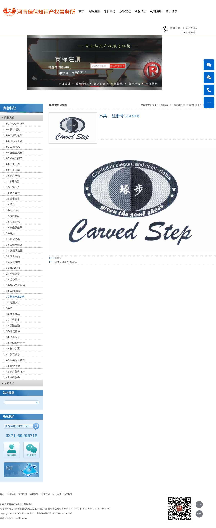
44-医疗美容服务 (15, 371)
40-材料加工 (13, 348)
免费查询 (9, 383)
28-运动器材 (13, 279)
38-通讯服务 (13, 337)
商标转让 (140, 11)
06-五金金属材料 (15, 152)
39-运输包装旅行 (15, 343)
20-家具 (10, 233)
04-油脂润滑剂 (14, 141)
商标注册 (94, 11)
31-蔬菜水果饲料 (15, 296)
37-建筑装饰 (13, 331)
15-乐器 (10, 204)
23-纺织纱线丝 (14, 250)
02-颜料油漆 (13, 129)
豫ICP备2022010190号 (62, 513)
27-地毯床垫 (13, 273)
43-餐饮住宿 (13, 366)
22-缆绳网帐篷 (14, 245)
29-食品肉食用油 (15, 285)
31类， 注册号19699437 (66, 262)
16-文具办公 (13, 210)
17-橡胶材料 (13, 216)
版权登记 (125, 11)
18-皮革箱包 (13, 221)
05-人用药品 (13, 147)
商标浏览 (9, 117)
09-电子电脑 (13, 170)
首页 (81, 11)
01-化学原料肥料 (15, 123)
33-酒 (9, 308)
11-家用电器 (13, 181)
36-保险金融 (13, 325)
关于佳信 (171, 11)
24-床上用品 (13, 256)
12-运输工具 (13, 187)
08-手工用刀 (13, 164)
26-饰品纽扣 (13, 268)
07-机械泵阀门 (14, 158)
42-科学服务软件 (15, 360)
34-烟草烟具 (13, 314)
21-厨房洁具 (13, 239)
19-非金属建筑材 (15, 227)
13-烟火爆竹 (13, 193)
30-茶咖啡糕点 (14, 291)
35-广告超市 (13, 319)
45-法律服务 (13, 377)
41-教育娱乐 (13, 354)
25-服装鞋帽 (13, 262)
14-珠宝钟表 (13, 198)
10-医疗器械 (13, 175)
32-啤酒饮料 (13, 302)
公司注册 (156, 11)
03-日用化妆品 (14, 135)
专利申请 (109, 11)
